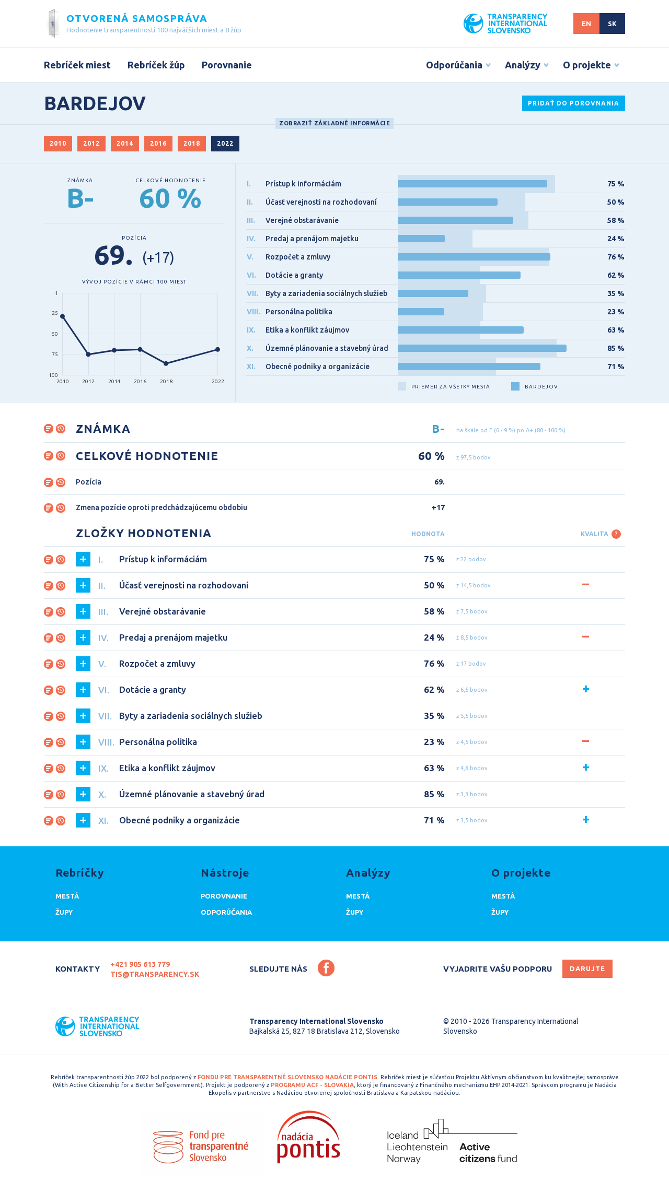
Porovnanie (227, 65)
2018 (191, 143)
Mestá (67, 896)
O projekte (587, 65)
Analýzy (522, 65)
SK (612, 23)
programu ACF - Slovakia (312, 1085)
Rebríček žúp (156, 65)
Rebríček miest (77, 65)
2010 (58, 143)
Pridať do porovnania (573, 103)
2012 (91, 143)
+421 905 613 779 (140, 964)
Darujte (587, 968)
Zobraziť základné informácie (334, 123)
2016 (158, 143)
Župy (64, 912)
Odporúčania (454, 65)
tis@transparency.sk (154, 974)
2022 (225, 143)
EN (586, 23)
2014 (125, 143)
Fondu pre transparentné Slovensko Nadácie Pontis (287, 1077)
